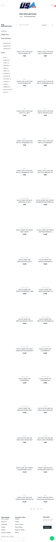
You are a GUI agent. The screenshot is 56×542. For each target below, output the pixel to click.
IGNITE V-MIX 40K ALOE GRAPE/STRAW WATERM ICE (24, 498)
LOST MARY (7, 78)
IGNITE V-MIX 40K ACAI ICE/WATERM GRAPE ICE (45, 468)
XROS (5, 92)
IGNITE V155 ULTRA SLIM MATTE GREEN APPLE (45, 52)
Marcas (17, 532)
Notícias (17, 519)
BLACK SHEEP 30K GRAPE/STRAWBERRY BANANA (45, 260)
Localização (4, 524)
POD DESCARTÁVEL (6, 25)
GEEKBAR (6, 65)
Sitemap (3, 529)
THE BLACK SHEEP (8, 89)
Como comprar (5, 519)
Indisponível (7, 48)
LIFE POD (6, 76)
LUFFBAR (6, 81)
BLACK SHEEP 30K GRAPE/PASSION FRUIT (24, 260)
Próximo (41, 509)
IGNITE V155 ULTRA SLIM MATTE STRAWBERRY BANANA (45, 142)
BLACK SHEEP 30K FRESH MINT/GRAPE (24, 231)
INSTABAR (6, 73)
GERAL (5, 68)
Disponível (7, 43)
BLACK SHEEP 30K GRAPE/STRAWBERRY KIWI (24, 290)
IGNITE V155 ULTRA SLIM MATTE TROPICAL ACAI (45, 112)
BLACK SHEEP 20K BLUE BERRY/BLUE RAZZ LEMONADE (24, 201)
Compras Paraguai (6, 532)
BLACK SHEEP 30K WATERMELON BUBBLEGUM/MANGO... (45, 379)
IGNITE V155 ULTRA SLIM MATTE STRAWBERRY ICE (24, 141)
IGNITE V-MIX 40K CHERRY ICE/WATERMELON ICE (24, 468)
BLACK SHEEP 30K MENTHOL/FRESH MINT (24, 409)
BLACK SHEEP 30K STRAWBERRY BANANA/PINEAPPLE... (45, 350)
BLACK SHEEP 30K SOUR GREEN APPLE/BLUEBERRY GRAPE (24, 350)
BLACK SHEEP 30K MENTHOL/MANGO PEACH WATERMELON (24, 320)
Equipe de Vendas (20, 529)
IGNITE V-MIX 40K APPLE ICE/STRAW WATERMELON (45, 498)
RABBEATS (6, 86)
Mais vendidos (19, 527)
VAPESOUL (4, 31)
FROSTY (6, 62)
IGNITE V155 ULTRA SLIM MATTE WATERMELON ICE (45, 82)
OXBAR (5, 84)
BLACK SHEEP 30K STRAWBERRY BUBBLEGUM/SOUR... (24, 379)
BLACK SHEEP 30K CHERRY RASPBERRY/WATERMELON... (45, 201)
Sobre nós (3, 521)
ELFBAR (6, 60)
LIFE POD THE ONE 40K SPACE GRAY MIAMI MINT (25, 439)
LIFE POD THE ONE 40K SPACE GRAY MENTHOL (45, 409)
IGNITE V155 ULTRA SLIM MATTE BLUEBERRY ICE (45, 171)
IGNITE (6, 70)
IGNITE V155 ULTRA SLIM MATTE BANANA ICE (24, 82)
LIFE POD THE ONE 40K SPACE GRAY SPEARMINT (45, 439)
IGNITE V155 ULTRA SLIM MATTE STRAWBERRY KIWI (24, 171)
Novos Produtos (19, 524)
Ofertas (17, 521)
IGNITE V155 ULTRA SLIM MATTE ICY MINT (24, 112)
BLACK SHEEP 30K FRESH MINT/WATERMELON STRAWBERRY (45, 231)
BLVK (5, 57)
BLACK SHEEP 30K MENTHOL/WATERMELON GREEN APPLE (45, 320)
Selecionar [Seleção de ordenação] (48, 25)
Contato (3, 527)
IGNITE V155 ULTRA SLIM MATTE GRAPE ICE (24, 52)
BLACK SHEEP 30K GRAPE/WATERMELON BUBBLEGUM (45, 290)
